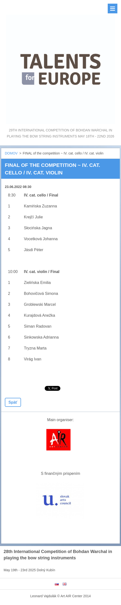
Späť (12, 402)
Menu (112, 8)
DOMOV (11, 153)
